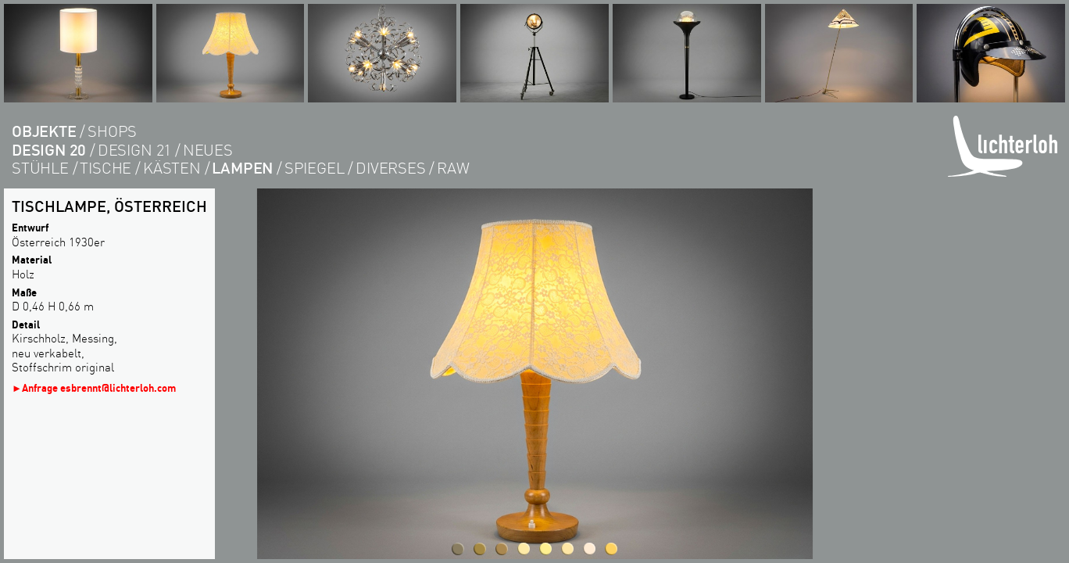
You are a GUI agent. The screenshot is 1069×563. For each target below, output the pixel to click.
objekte (44, 131)
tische (105, 168)
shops (112, 131)
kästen (172, 168)
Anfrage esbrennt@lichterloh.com (99, 387)
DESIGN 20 (49, 150)
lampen (242, 168)
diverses (390, 168)
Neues (208, 150)
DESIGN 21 (134, 150)
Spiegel (314, 168)
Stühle (40, 168)
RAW (453, 168)
